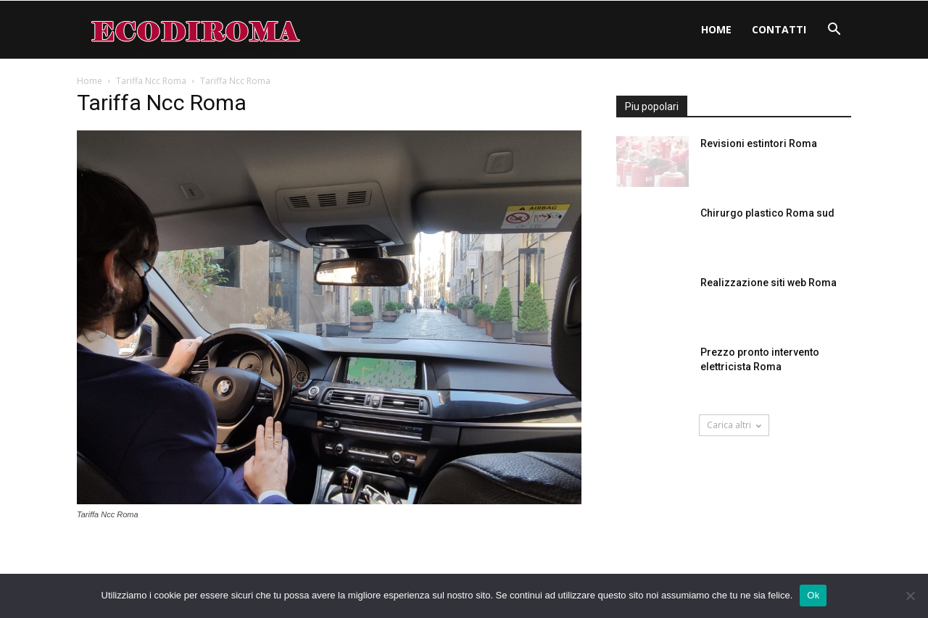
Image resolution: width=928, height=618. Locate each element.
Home (716, 29)
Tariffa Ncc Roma (151, 81)
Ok (813, 595)
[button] (833, 31)
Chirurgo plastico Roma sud (767, 213)
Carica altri (734, 425)
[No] (910, 595)
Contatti (779, 29)
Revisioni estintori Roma (758, 143)
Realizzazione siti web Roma (768, 282)
